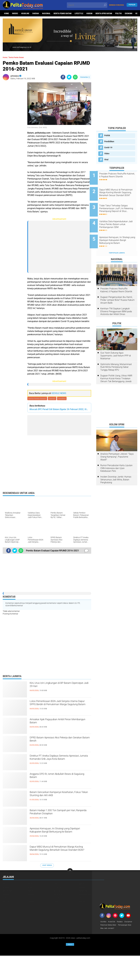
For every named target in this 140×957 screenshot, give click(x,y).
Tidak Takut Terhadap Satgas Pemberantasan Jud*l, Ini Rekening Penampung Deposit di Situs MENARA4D (120, 204)
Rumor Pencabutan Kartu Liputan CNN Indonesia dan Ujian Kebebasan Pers (116, 458)
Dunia (30, 891)
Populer (132, 5)
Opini (81, 898)
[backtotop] (70, 871)
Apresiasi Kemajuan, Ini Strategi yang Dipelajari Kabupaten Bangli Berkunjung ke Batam (60, 834)
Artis (5, 884)
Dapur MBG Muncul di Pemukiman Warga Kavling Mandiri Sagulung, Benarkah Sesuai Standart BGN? (56, 852)
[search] (87, 5)
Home (6, 13)
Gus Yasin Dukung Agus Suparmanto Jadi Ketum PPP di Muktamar (115, 345)
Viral (106, 159)
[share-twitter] (69, 77)
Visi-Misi (103, 922)
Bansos (56, 884)
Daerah (35, 13)
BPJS (30, 884)
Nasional (46, 13)
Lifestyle (79, 13)
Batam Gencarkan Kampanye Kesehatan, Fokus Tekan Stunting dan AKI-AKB (58, 797)
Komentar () (85, 77)
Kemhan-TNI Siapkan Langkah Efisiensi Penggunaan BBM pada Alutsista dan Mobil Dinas (116, 301)
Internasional (85, 895)
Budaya (6, 888)
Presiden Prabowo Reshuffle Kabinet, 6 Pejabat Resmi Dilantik (119, 176)
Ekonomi (128, 13)
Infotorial (58, 895)
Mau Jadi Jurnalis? (108, 929)
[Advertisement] (14, 123)
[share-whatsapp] (75, 77)
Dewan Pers (8, 891)
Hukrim (6, 895)
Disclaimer (131, 922)
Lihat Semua (47, 866)
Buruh (31, 888)
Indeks (15, 13)
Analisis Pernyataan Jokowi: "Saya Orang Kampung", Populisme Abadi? (117, 446)
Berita (82, 884)
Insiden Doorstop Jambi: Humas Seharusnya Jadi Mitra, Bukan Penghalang (115, 469)
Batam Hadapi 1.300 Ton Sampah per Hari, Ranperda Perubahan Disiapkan (58, 813)
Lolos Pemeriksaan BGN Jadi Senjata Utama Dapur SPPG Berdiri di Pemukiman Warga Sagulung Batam (58, 706)
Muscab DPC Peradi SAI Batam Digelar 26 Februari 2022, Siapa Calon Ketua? (59, 409)
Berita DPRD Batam (104, 13)
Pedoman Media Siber (109, 926)
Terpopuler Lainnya (117, 242)
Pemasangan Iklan (128, 926)
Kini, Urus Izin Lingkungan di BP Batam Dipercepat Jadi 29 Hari (59, 686)
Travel (31, 902)
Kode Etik (113, 922)
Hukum (89, 13)
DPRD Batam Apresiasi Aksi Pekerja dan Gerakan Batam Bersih (60, 740)
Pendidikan (109, 141)
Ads (70, 944)
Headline (25, 13)
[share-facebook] (63, 77)
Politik (118, 13)
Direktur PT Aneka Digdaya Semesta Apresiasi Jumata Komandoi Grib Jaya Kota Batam (59, 761)
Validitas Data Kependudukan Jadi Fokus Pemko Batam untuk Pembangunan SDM (120, 218)
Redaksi (122, 922)
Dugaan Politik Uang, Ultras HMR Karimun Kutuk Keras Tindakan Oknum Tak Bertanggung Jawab (116, 368)
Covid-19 (108, 147)
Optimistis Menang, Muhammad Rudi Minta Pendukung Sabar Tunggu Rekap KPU (116, 356)
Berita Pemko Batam (63, 13)
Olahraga (57, 898)
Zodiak (82, 902)
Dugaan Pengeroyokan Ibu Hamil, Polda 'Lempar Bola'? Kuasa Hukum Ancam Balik (117, 289)
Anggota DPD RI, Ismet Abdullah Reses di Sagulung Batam (59, 777)
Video (106, 153)
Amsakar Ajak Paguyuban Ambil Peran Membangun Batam (59, 722)
